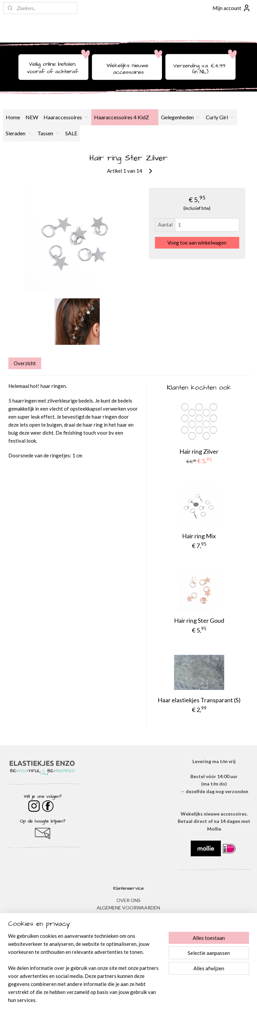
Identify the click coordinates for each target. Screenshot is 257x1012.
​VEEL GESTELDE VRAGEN (128, 938)
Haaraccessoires (66, 117)
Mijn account (231, 8)
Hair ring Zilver (199, 451)
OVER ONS (128, 900)
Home (13, 117)
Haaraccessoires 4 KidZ (125, 117)
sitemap (107, 1000)
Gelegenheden (180, 117)
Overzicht (25, 363)
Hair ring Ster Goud (199, 620)
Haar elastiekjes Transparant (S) (199, 700)
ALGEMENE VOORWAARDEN (128, 907)
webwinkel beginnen (142, 1000)
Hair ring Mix (199, 536)
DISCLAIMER (128, 922)
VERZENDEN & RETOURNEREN (128, 930)
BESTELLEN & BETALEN (128, 945)
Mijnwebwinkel (197, 1000)
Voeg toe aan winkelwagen (197, 243)
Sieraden (19, 133)
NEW (31, 117)
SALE (71, 133)
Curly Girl (220, 117)
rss (119, 1000)
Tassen (48, 133)
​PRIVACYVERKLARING (128, 915)
